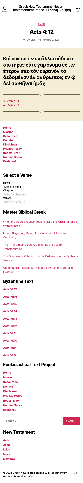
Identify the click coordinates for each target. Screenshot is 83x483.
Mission (8, 132)
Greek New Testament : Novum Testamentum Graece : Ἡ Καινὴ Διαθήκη (41, 8)
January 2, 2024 (51, 39)
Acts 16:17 (10, 289)
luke (32, 39)
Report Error (11, 153)
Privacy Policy (12, 148)
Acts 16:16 (10, 296)
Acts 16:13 (10, 318)
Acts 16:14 (10, 311)
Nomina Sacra (12, 157)
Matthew (9, 458)
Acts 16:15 (10, 304)
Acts (41, 24)
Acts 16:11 (10, 333)
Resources (10, 136)
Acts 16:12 (10, 326)
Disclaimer (10, 144)
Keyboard (9, 161)
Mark (6, 454)
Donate (8, 140)
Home (7, 127)
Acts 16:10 (10, 340)
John (6, 444)
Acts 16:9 (9, 347)
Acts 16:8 (9, 355)
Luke (6, 449)
